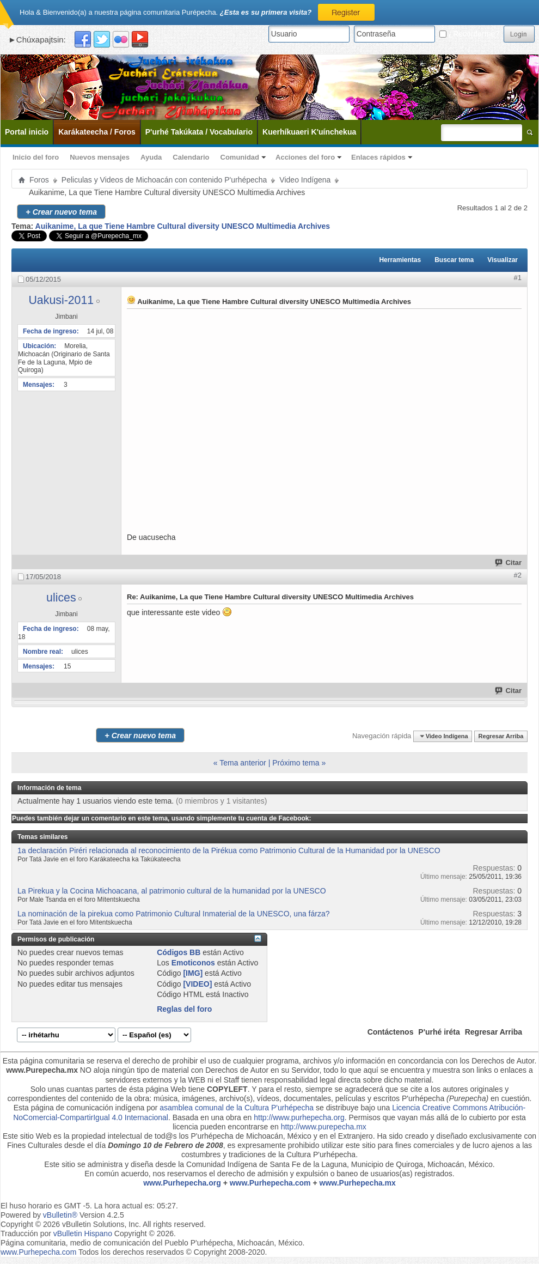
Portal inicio (26, 131)
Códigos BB (178, 952)
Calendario (191, 157)
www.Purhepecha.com (270, 1182)
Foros (39, 179)
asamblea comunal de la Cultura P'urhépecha (237, 1107)
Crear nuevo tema (61, 211)
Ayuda (151, 157)
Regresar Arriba (501, 736)
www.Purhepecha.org (182, 1182)
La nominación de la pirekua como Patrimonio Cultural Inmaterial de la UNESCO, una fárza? (173, 913)
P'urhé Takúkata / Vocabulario (199, 131)
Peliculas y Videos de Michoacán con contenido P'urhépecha (164, 179)
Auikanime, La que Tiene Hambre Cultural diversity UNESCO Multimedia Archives (182, 226)
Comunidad (240, 157)
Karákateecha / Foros (97, 131)
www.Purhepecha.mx (358, 1182)
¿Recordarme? (469, 33)
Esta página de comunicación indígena (79, 1107)
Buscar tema (454, 260)
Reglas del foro (184, 1009)
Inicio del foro (36, 157)
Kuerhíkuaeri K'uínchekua (309, 131)
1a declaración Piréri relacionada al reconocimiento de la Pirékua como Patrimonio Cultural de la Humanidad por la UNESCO (228, 850)
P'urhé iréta (439, 1032)
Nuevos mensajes (100, 157)
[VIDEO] (197, 984)
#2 (518, 575)
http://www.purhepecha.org (299, 1117)
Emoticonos (193, 962)
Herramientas (400, 260)
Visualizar (502, 260)
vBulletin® (60, 1215)
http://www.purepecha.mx (323, 1126)
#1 (518, 278)
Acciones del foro (305, 157)
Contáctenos (390, 1032)
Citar (509, 562)
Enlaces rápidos (378, 157)
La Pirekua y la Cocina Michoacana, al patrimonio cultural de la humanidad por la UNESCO (171, 890)
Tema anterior (242, 762)
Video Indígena (304, 179)
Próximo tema (295, 762)
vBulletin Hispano (82, 1233)
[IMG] (193, 973)
